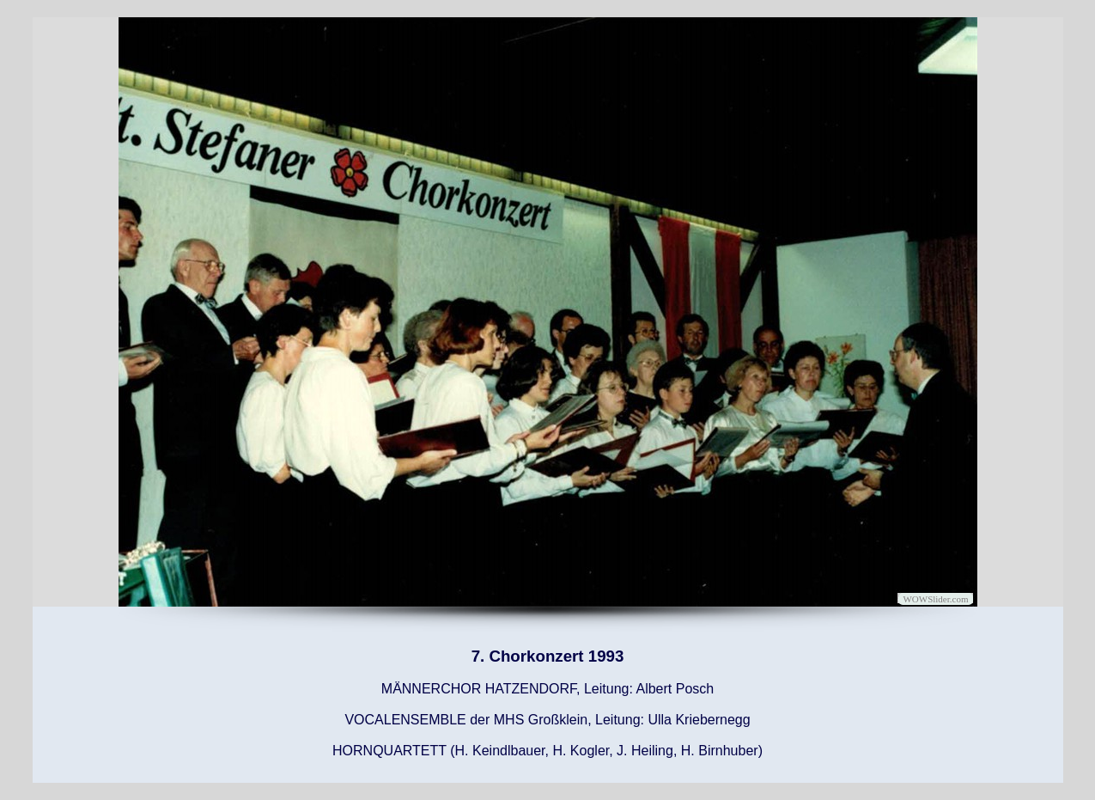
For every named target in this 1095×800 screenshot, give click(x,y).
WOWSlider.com (935, 599)
